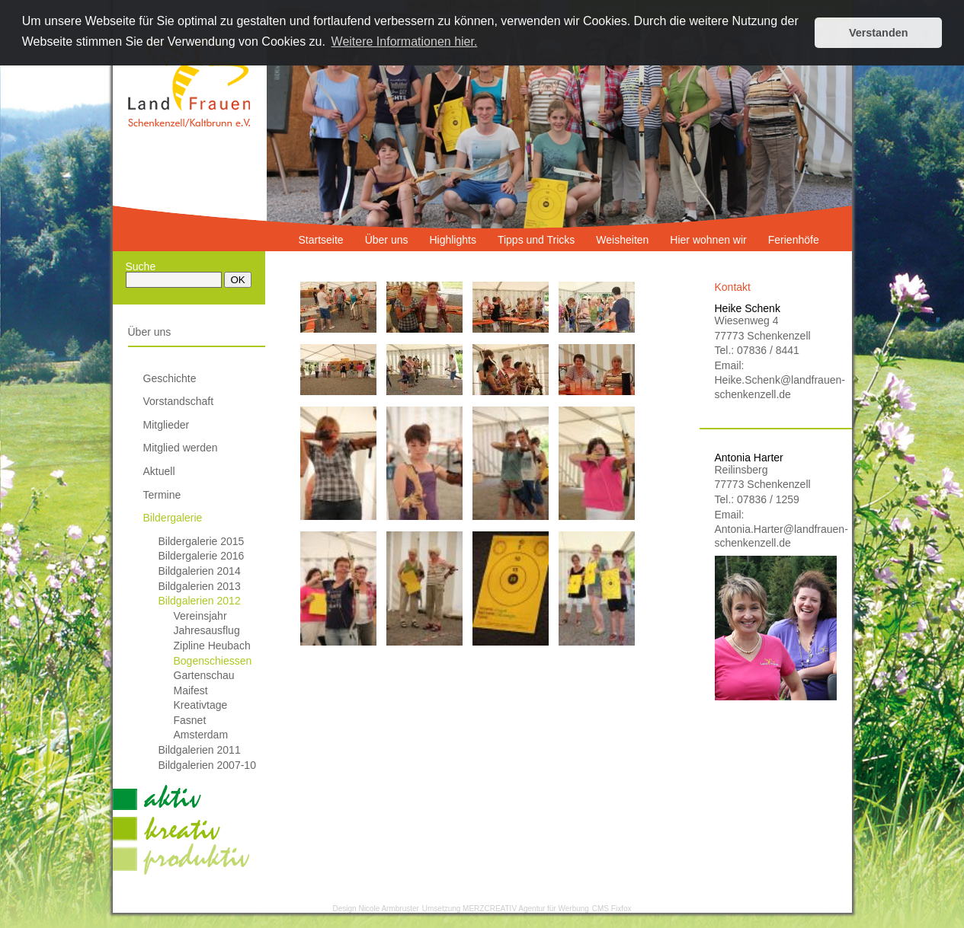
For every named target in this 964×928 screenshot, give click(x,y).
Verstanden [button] (878, 33)
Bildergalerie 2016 (202, 556)
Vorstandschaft (178, 401)
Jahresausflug (207, 630)
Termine (162, 495)
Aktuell (159, 471)
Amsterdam (201, 735)
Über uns (149, 332)
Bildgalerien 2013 (200, 586)
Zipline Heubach (212, 645)
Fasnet (190, 720)
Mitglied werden (180, 448)
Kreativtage (201, 705)
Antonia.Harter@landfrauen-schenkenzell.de (776, 536)
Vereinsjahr (200, 616)
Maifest (191, 690)
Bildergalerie (173, 518)
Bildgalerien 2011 (200, 750)
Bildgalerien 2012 (200, 601)
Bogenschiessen (213, 661)
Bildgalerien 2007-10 (207, 765)
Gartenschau (204, 675)
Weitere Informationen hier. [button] (404, 41)
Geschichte (170, 378)
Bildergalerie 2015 (202, 541)
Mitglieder (166, 425)
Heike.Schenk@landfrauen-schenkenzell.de (776, 387)
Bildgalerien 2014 (200, 571)
